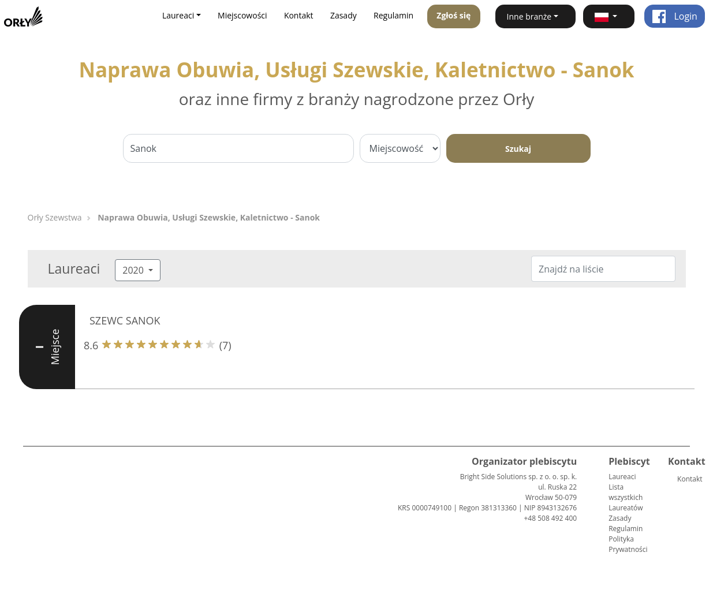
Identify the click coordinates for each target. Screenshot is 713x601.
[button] (608, 16)
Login (674, 16)
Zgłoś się (453, 15)
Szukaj (518, 148)
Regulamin (393, 15)
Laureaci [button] (178, 15)
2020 (134, 270)
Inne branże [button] (529, 16)
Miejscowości (242, 15)
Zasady (343, 15)
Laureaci (622, 476)
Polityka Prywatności (628, 544)
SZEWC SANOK (124, 320)
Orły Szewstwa (55, 217)
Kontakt (298, 15)
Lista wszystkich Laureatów (626, 497)
